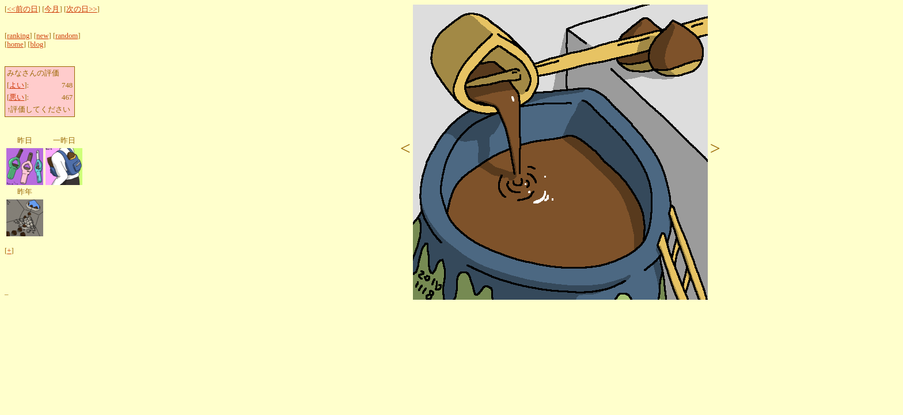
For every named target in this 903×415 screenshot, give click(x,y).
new (42, 36)
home (15, 44)
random (66, 36)
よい (16, 85)
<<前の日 (22, 9)
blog (36, 44)
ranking (18, 36)
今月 (51, 9)
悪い (16, 97)
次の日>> (81, 9)
